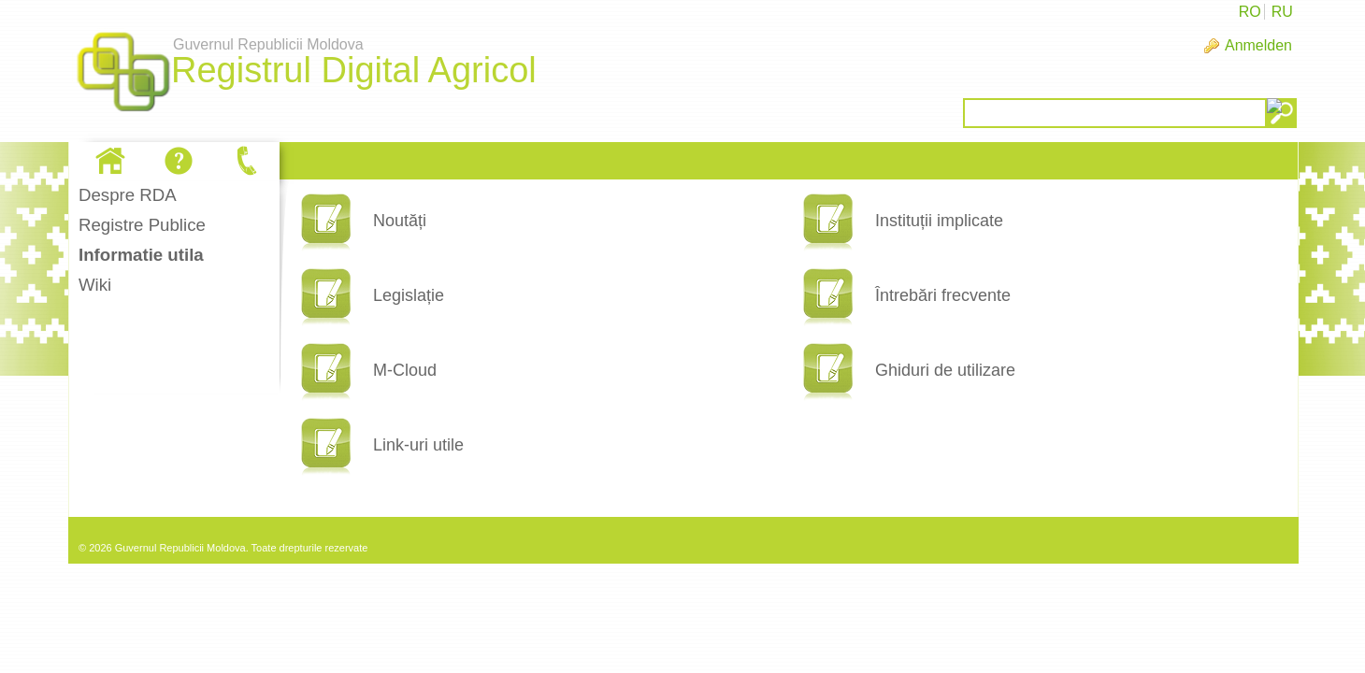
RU (1282, 12)
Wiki (95, 284)
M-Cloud (405, 370)
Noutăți (399, 220)
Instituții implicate (939, 220)
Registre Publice (142, 225)
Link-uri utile (418, 445)
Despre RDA (128, 195)
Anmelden (1258, 45)
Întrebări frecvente (943, 295)
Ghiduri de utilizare (945, 370)
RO (1250, 12)
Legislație (408, 295)
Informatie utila (141, 255)
